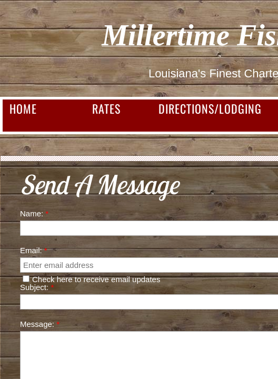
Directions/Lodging (210, 108)
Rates (106, 108)
